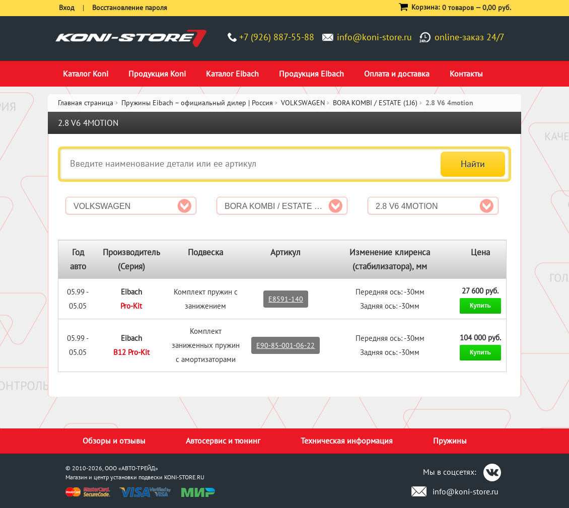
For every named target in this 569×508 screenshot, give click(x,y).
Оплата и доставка (397, 73)
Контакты (466, 73)
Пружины (450, 441)
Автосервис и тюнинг (223, 441)
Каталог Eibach (232, 73)
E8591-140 (285, 299)
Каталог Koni (85, 73)
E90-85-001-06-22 (285, 345)
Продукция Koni (157, 73)
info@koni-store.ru (374, 37)
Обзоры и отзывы (114, 441)
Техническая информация (347, 441)
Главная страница (85, 102)
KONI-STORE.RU (184, 477)
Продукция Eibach (311, 73)
